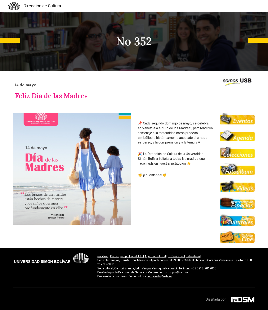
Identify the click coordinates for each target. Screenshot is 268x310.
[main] (134, 41)
